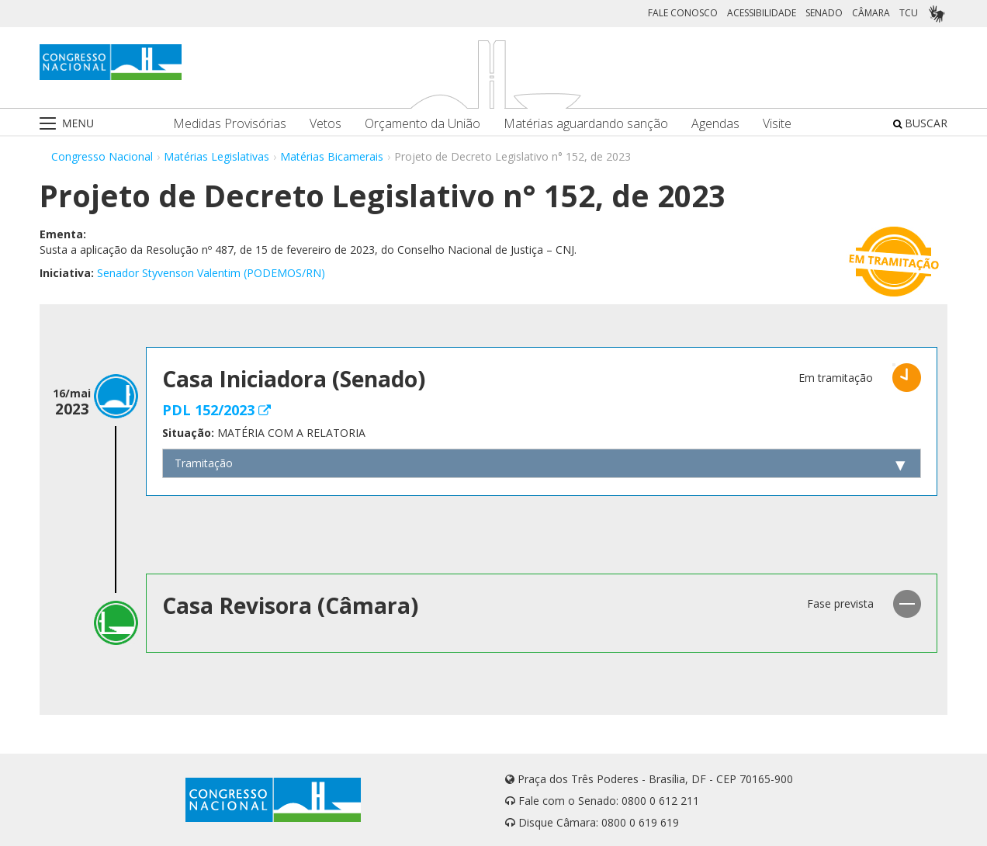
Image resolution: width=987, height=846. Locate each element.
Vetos (325, 124)
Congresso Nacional (102, 156)
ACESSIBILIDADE (761, 12)
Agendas (715, 124)
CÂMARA (871, 12)
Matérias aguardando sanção (586, 124)
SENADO (824, 12)
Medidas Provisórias (229, 124)
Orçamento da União (422, 124)
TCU (908, 12)
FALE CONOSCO (683, 12)
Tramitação (204, 463)
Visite (777, 124)
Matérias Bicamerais (331, 156)
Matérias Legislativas (216, 156)
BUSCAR (920, 123)
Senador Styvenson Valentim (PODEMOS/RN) (211, 272)
